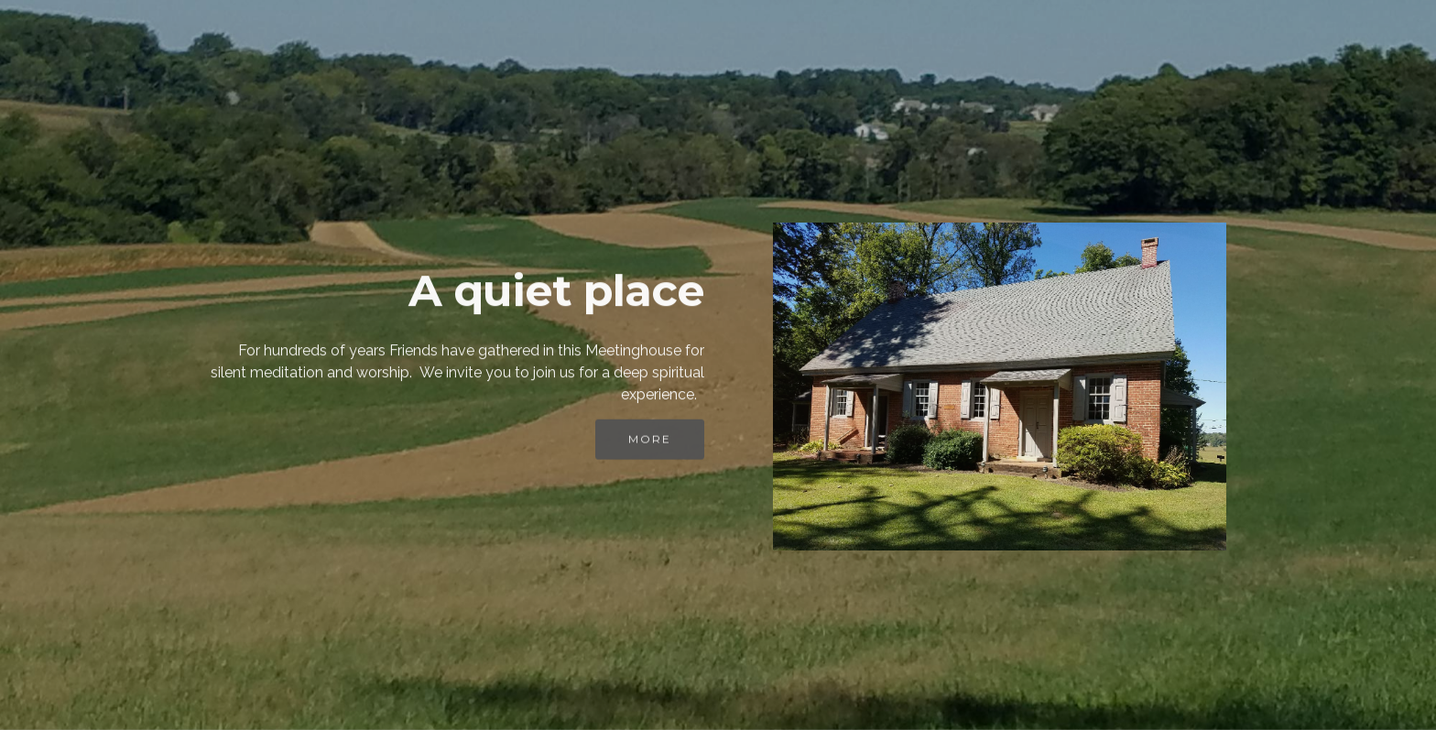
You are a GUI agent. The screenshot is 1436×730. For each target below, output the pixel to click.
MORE (649, 443)
